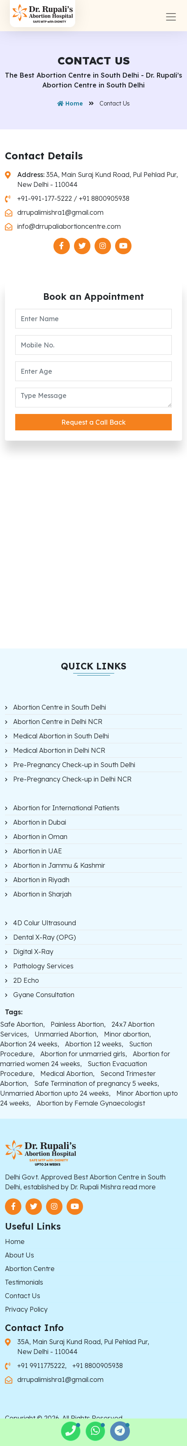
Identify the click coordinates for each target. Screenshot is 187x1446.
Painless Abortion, (78, 1024)
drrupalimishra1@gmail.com (60, 212)
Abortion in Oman (40, 836)
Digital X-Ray (33, 951)
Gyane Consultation (43, 995)
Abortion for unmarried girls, (83, 1054)
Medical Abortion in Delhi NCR (59, 750)
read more (139, 1187)
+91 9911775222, (42, 1365)
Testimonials (24, 1282)
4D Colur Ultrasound (44, 923)
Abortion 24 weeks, (29, 1044)
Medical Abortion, (67, 1073)
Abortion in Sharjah (42, 894)
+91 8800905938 (104, 198)
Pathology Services (43, 966)
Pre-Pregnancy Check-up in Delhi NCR (72, 779)
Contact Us (22, 1296)
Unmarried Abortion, (66, 1034)
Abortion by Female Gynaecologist (91, 1103)
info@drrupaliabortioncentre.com (69, 226)
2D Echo (26, 980)
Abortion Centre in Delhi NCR (57, 721)
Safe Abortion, (22, 1024)
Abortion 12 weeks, (94, 1044)
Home (70, 103)
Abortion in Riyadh (41, 880)
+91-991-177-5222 (44, 198)
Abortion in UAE (37, 851)
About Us (19, 1255)
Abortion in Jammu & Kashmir (59, 865)
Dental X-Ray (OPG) (44, 937)
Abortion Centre (30, 1268)
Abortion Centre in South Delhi (59, 707)
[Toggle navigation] (171, 17)
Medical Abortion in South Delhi (61, 736)
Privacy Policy (26, 1309)
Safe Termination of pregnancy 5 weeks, (96, 1083)
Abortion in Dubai (39, 822)
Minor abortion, (127, 1034)
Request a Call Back (93, 422)
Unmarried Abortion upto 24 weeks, (55, 1093)
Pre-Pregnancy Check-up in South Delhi (74, 765)
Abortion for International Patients (66, 808)
